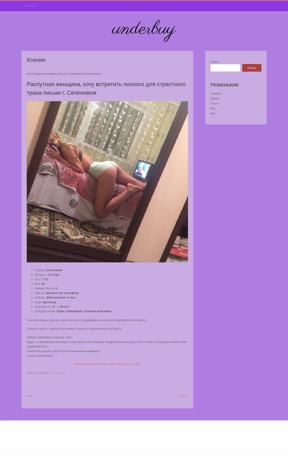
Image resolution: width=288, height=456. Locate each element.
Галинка (216, 93)
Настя (183, 395)
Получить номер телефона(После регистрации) (107, 364)
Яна (29, 395)
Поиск (214, 62)
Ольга (214, 103)
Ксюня (214, 98)
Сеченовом (57, 373)
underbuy (144, 29)
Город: (30, 5)
